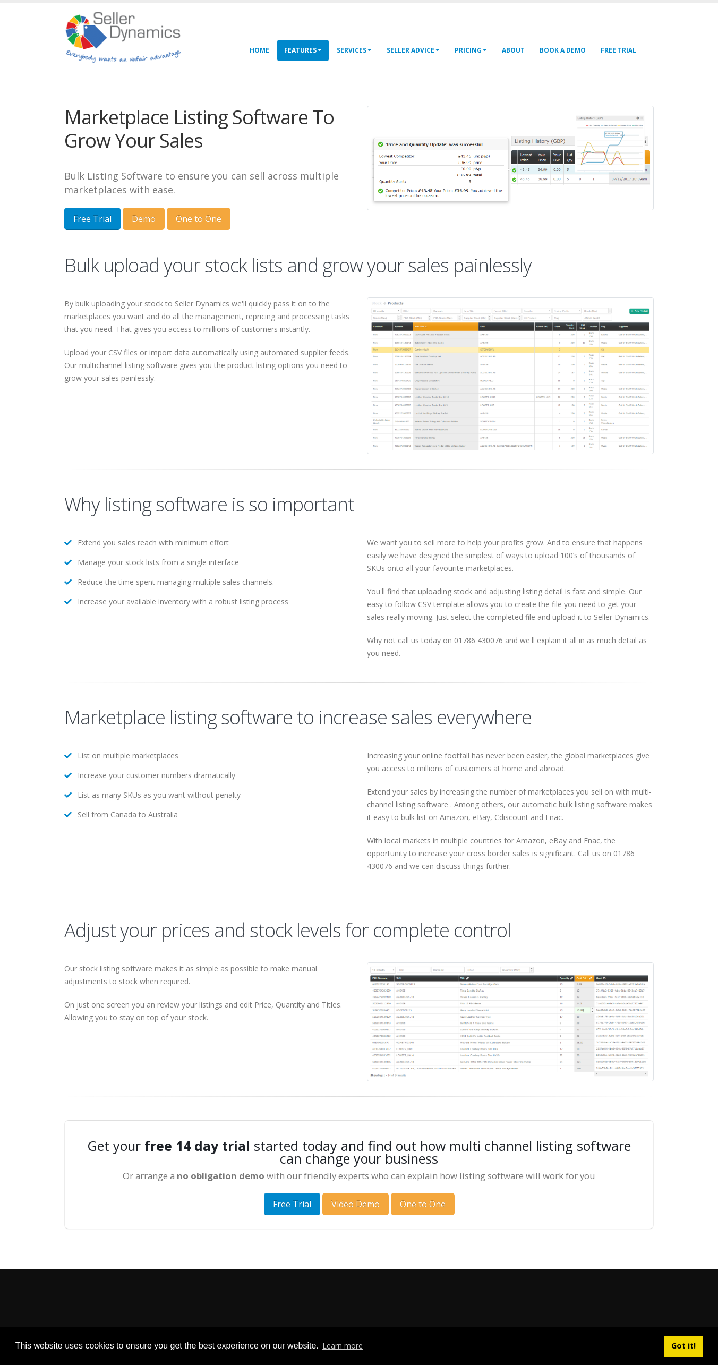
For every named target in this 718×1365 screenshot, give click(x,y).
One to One (198, 219)
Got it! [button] (683, 1346)
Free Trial (618, 50)
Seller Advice (413, 50)
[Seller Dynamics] (138, 36)
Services (354, 50)
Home (259, 50)
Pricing (471, 50)
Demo (144, 219)
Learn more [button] (342, 1346)
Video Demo (355, 1204)
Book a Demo (563, 50)
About (513, 50)
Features (303, 50)
